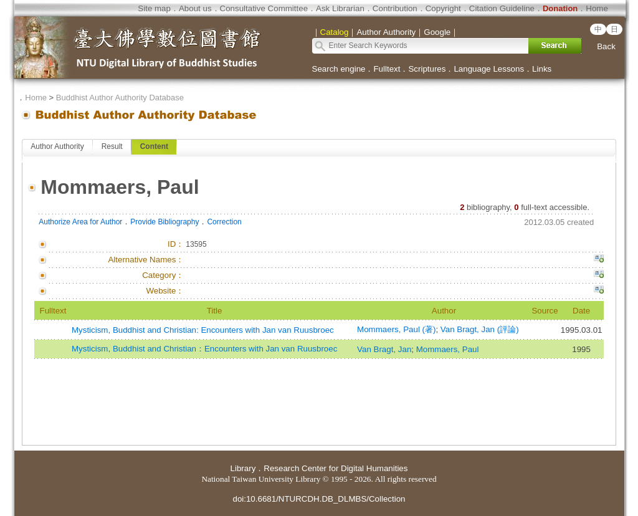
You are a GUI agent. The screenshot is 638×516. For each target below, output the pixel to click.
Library (243, 468)
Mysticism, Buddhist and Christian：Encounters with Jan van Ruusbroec (204, 348)
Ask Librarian (340, 8)
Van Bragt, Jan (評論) (479, 329)
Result (112, 146)
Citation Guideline (502, 8)
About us (195, 8)
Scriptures (426, 69)
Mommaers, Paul (447, 349)
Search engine (339, 69)
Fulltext (386, 69)
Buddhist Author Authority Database (120, 97)
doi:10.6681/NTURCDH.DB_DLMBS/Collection (318, 499)
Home (597, 8)
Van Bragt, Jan (384, 349)
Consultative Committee (264, 8)
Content (154, 146)
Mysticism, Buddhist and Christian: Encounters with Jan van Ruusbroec (203, 330)
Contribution (395, 8)
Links (541, 69)
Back (606, 46)
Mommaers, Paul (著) (396, 329)
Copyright (443, 8)
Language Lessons (489, 69)
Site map (154, 8)
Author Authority (57, 146)
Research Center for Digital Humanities (335, 468)
